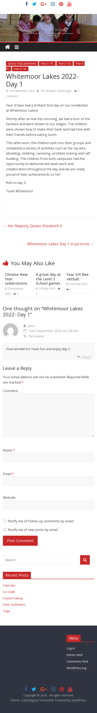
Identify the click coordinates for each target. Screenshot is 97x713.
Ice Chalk (9, 592)
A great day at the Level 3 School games (48, 279)
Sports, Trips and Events (22, 63)
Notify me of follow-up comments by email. (41, 521)
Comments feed (77, 661)
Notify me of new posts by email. (33, 529)
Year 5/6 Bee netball (78, 276)
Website (9, 497)
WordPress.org (76, 668)
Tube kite (9, 585)
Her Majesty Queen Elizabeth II (32, 225)
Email (8, 474)
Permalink (33, 336)
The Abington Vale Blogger (56, 91)
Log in (71, 648)
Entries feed (74, 655)
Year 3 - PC (47, 63)
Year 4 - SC (20, 69)
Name (9, 450)
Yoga (6, 611)
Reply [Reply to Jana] (86, 357)
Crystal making (12, 598)
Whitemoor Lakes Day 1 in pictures (60, 243)
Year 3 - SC (64, 63)
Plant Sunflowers (14, 604)
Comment (10, 391)
